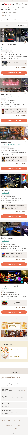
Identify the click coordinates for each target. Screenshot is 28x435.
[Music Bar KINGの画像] (14, 181)
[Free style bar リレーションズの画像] (14, 277)
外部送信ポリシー (6, 423)
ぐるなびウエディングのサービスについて (13, 425)
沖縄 (18, 377)
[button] (14, 390)
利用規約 (9, 420)
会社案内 (4, 420)
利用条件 (14, 420)
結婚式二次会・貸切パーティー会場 (8, 377)
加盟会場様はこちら (15, 423)
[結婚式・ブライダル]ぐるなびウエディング (9, 376)
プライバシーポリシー (21, 420)
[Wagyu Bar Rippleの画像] (14, 133)
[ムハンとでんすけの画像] (14, 85)
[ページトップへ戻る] (14, 371)
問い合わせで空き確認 (14, 72)
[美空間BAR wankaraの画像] (14, 229)
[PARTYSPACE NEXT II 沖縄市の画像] (14, 35)
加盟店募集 (23, 423)
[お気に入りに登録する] (25, 42)
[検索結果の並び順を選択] (22, 25)
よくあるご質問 (14, 428)
